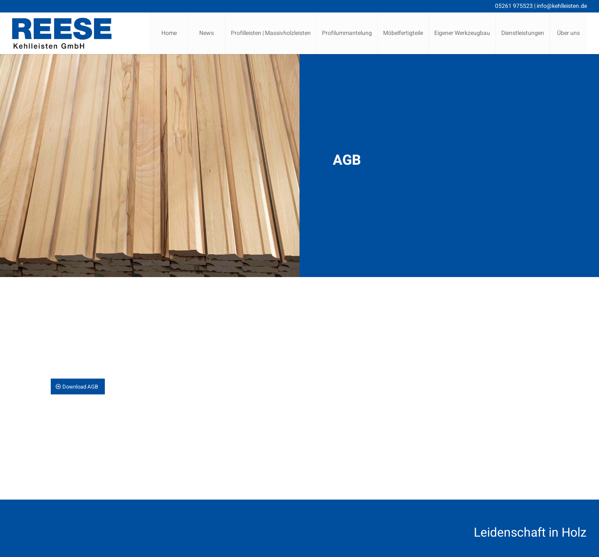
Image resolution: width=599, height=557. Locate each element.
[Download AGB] (78, 387)
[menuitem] (169, 33)
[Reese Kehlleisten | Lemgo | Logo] (61, 33)
